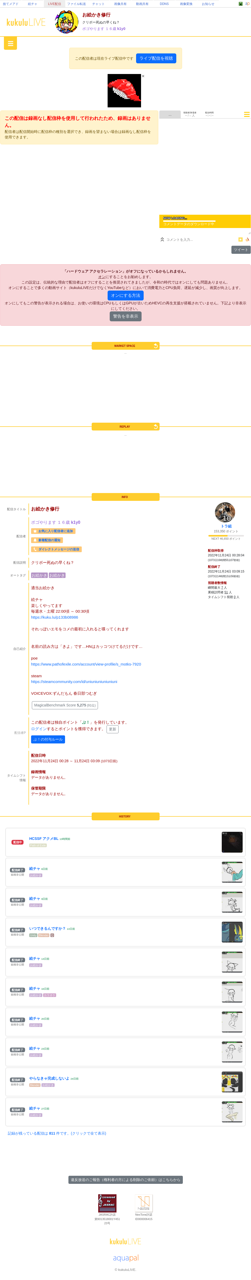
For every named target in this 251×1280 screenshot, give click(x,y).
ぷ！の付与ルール (48, 739)
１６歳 (111, 29)
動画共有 (142, 4)
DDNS (164, 4)
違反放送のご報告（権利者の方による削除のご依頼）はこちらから (125, 1180)
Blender (44, 935)
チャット (98, 4)
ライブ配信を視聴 (156, 58)
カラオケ (49, 995)
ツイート (241, 250)
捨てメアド (11, 4)
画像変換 (186, 4)
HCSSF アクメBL (44, 838)
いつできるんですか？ (47, 928)
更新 (112, 729)
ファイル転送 (76, 4)
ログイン (39, 729)
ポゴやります (93, 29)
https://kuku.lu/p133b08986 (54, 617)
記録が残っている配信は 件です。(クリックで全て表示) (57, 1133)
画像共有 (120, 4)
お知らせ (208, 4)
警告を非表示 (125, 316)
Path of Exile (38, 845)
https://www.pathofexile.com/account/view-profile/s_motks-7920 (86, 664)
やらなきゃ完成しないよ (49, 1078)
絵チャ (32, 4)
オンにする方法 (125, 295)
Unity (33, 935)
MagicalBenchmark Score (65, 705)
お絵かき (39, 575)
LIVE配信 (54, 4)
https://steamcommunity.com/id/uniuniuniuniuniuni (74, 681)
